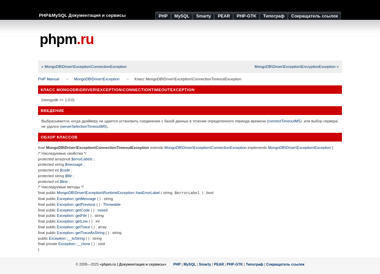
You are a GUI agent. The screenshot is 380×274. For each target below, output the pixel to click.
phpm (67, 39)
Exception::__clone (74, 244)
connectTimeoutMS (284, 121)
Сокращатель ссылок (285, 264)
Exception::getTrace (73, 227)
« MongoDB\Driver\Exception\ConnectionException (84, 67)
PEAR (219, 264)
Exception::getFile (72, 215)
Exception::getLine (72, 221)
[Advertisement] (219, 40)
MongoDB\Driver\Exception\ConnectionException (205, 148)
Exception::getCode (73, 210)
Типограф (254, 264)
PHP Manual (48, 79)
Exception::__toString (67, 238)
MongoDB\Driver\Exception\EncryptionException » (297, 67)
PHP (177, 264)
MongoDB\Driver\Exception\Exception (299, 148)
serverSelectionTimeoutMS (83, 126)
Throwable (112, 204)
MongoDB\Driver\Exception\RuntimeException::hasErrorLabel (108, 193)
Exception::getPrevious (76, 204)
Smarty (205, 264)
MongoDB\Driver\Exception (97, 79)
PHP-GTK (235, 264)
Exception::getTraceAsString (80, 233)
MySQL (190, 264)
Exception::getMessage (76, 199)
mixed (102, 210)
